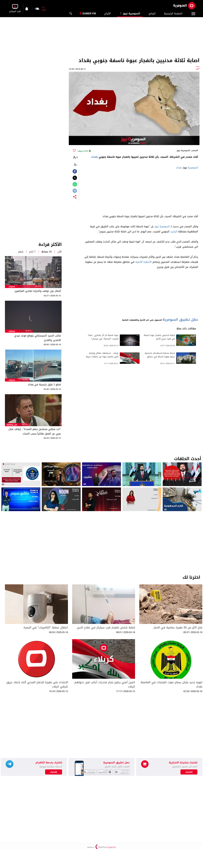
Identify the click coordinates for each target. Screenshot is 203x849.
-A (75, 164)
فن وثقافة (12, 424)
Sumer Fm (89, 13)
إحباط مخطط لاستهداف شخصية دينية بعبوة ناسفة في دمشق (160, 354)
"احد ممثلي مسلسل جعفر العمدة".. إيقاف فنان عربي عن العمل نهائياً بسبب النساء (34, 431)
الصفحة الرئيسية (173, 13)
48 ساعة (46, 251)
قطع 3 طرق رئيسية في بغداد (44, 384)
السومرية (193, 167)
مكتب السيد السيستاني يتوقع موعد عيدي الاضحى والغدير (37, 337)
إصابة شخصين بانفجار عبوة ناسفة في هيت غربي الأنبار (159, 337)
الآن (60, 251)
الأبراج (107, 13)
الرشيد (173, 231)
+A (75, 157)
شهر (20, 251)
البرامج (152, 13)
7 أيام (32, 251)
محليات (11, 286)
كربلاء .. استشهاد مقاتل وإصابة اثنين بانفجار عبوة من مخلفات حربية (102, 354)
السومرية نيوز (129, 13)
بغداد (94, 157)
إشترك (53, 772)
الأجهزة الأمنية (143, 262)
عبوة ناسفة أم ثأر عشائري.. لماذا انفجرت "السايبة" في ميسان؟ (103, 337)
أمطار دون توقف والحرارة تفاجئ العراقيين (37, 291)
